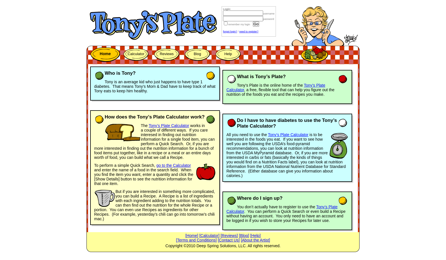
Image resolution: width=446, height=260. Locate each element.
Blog (197, 54)
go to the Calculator (173, 165)
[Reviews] (229, 235)
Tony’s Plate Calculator (169, 125)
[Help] (255, 235)
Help (228, 54)
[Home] (191, 235)
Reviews (167, 54)
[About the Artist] (255, 240)
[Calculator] (209, 235)
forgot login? (230, 31)
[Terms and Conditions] (196, 240)
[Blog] (244, 235)
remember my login (236, 24)
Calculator (136, 54)
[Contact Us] (229, 240)
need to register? (249, 31)
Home (105, 53)
